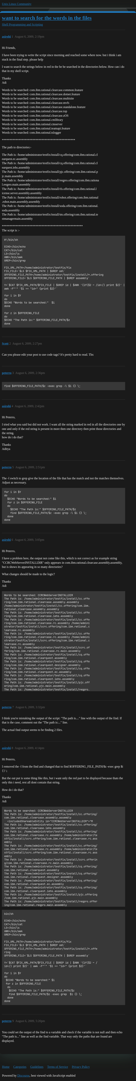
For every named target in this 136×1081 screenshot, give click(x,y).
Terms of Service (57, 1066)
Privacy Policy (81, 1066)
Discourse (23, 1075)
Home (6, 1066)
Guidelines (36, 1066)
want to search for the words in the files (47, 18)
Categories (19, 1066)
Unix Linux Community (16, 4)
